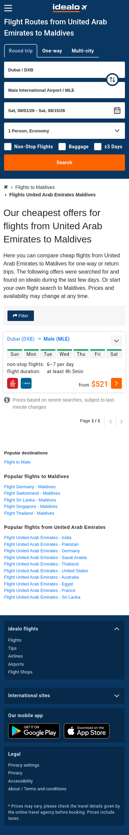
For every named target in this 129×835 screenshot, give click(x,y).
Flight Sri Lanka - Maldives (30, 499)
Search (65, 162)
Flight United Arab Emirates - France (39, 590)
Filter (23, 315)
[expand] (116, 341)
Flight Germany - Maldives (30, 486)
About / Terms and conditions (37, 788)
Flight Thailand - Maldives (29, 513)
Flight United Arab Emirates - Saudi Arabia (45, 557)
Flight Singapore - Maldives (31, 506)
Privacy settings (23, 765)
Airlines (15, 656)
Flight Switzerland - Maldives (32, 493)
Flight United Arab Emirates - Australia (41, 577)
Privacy (15, 772)
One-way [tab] (52, 50)
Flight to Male (17, 462)
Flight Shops (20, 672)
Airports (16, 664)
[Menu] (8, 8)
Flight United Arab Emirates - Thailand (41, 563)
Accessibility (20, 781)
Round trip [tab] (21, 50)
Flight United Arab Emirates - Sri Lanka (42, 597)
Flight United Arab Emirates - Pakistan (41, 544)
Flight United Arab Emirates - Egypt (38, 583)
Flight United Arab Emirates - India (37, 537)
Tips (12, 648)
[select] (116, 383)
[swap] (112, 79)
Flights (14, 640)
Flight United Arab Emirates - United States (46, 570)
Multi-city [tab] (83, 50)
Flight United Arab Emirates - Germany (42, 550)
